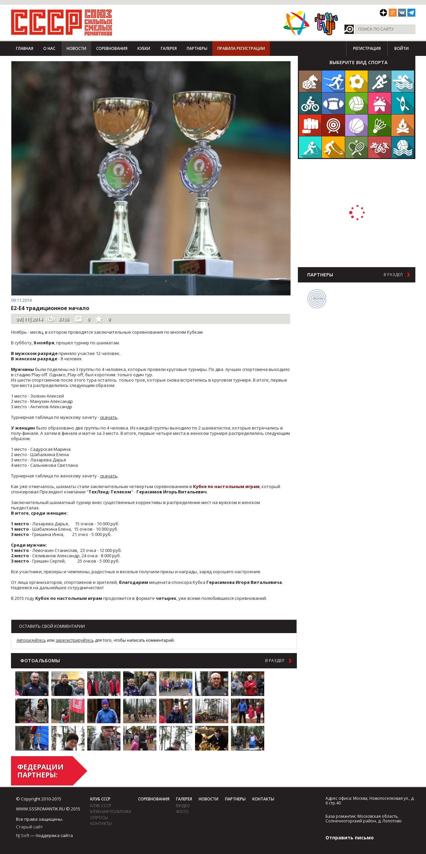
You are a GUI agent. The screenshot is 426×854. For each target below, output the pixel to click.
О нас (49, 48)
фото (182, 811)
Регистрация (367, 48)
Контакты (101, 823)
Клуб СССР (100, 799)
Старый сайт (29, 827)
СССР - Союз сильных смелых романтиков (61, 22)
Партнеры (197, 48)
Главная (24, 48)
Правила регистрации (241, 48)
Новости (76, 48)
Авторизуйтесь (31, 640)
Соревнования (111, 48)
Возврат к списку (27, 613)
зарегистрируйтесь (75, 640)
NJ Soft (22, 835)
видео (183, 805)
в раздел (274, 660)
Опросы (99, 817)
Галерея (169, 48)
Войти (401, 48)
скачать (108, 417)
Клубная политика (110, 811)
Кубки (143, 48)
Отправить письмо (349, 837)
